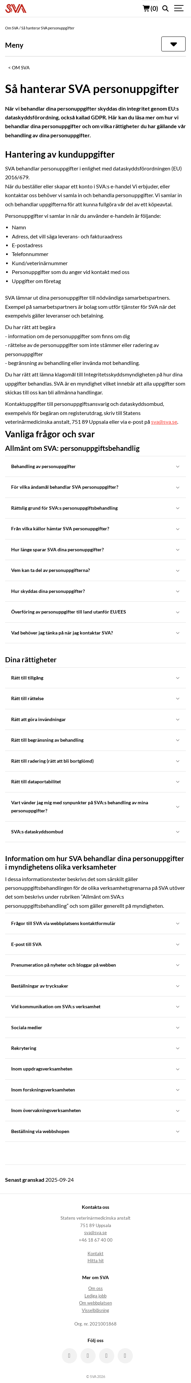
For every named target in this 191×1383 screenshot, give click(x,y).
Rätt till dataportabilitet (95, 781)
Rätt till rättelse (95, 698)
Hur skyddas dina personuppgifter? (95, 591)
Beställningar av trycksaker (95, 986)
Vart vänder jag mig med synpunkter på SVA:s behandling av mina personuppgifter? (95, 806)
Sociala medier (95, 1027)
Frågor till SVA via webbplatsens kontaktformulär (95, 923)
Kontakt (95, 1253)
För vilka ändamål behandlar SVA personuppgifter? (95, 487)
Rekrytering (95, 1048)
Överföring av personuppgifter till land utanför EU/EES (95, 612)
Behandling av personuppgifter (95, 466)
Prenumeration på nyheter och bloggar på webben (95, 965)
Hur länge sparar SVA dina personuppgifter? (95, 549)
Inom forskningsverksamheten (95, 1089)
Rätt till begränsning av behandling (95, 740)
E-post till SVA (95, 944)
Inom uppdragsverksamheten (95, 1068)
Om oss (95, 1288)
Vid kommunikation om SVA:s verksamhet (95, 1006)
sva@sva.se (164, 422)
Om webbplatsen (95, 1303)
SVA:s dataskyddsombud (95, 831)
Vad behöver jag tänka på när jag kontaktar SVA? (95, 633)
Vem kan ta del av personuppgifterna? (95, 570)
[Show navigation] (179, 8)
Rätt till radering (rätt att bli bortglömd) (95, 761)
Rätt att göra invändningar (95, 719)
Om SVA (21, 67)
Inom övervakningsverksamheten (95, 1110)
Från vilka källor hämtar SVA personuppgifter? (95, 528)
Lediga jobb (95, 1295)
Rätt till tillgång (95, 678)
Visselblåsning (95, 1310)
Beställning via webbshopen (95, 1131)
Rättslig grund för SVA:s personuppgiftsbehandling (95, 508)
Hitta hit (96, 1260)
